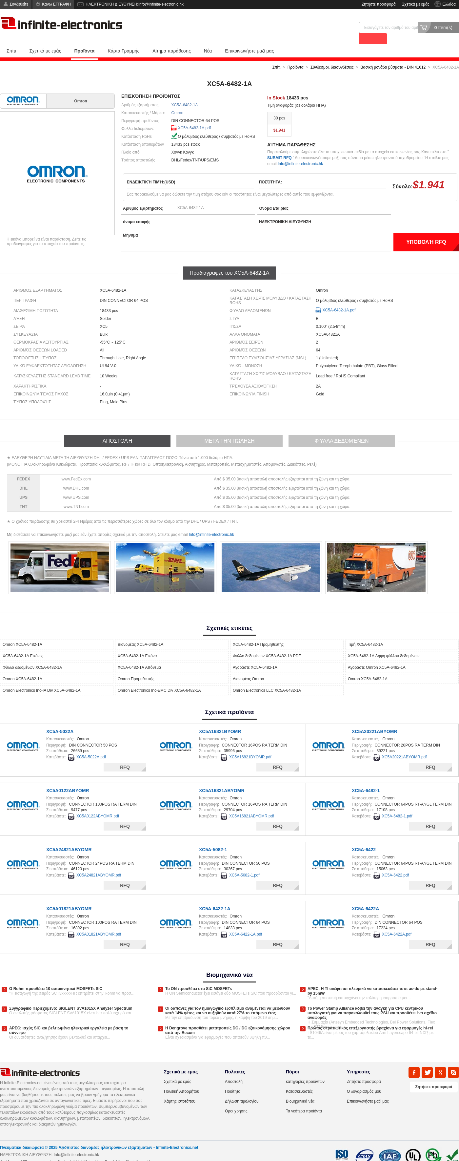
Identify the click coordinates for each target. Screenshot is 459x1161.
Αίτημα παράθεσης (171, 39)
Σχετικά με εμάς (415, 4)
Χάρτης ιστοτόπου (179, 1090)
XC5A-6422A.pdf (396, 923)
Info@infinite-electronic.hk (300, 152)
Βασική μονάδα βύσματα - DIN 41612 (393, 56)
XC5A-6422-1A (214, 897)
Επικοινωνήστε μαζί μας (249, 39)
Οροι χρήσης (236, 1100)
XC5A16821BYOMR (220, 720)
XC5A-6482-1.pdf (397, 805)
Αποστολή (234, 1070)
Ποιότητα (232, 1080)
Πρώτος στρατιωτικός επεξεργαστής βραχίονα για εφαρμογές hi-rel (370, 1017)
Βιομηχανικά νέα (300, 1090)
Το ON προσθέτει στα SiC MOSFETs (198, 977)
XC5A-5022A (59, 720)
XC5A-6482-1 (366, 779)
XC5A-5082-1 (213, 838)
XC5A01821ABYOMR (69, 897)
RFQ (125, 756)
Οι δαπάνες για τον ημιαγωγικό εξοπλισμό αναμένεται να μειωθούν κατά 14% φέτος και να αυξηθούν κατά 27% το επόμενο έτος (227, 999)
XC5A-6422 (364, 838)
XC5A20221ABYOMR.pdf (404, 746)
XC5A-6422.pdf (395, 864)
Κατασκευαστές (299, 1080)
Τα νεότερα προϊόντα (304, 1100)
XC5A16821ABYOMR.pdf (251, 805)
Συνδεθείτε (19, 4)
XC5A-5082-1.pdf (244, 864)
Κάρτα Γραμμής (123, 39)
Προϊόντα (84, 39)
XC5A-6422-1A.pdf (245, 923)
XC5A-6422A (365, 897)
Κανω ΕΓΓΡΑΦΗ (56, 4)
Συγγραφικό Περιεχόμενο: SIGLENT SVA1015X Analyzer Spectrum (70, 997)
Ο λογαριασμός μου (364, 1080)
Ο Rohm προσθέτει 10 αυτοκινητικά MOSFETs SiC (55, 977)
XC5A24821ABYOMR (69, 838)
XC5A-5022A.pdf (91, 746)
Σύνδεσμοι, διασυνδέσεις (332, 56)
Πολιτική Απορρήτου (181, 1080)
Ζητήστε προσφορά (379, 4)
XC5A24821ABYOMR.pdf (98, 864)
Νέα (208, 39)
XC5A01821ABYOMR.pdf (98, 923)
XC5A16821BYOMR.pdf (250, 746)
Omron (177, 101)
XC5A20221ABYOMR (374, 720)
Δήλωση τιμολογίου (241, 1090)
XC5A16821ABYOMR (222, 779)
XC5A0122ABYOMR (67, 779)
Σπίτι (11, 39)
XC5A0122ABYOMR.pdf (97, 805)
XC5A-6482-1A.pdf (194, 117)
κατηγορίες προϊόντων (305, 1070)
